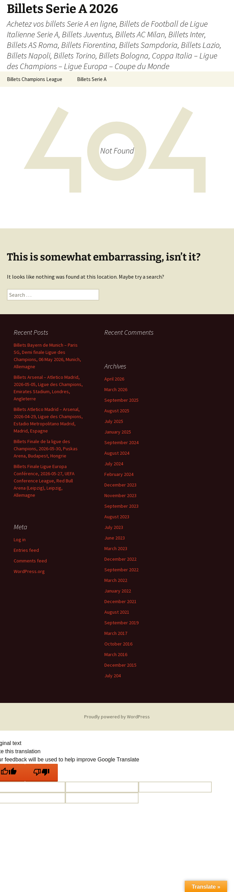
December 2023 (120, 485)
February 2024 (118, 474)
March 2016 (115, 654)
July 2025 (113, 421)
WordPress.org (29, 571)
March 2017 (115, 633)
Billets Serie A (91, 79)
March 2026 (115, 389)
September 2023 (121, 506)
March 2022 (115, 580)
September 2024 (121, 442)
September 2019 (121, 623)
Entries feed (26, 550)
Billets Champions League (34, 79)
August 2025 (116, 411)
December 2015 (120, 665)
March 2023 (115, 548)
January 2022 (117, 591)
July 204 (112, 676)
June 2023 (114, 538)
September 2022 (121, 570)
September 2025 (121, 400)
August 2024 (116, 453)
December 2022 (120, 559)
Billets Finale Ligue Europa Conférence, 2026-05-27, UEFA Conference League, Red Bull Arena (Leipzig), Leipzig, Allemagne (44, 480)
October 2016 (118, 644)
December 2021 (120, 601)
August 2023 (116, 517)
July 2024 (113, 464)
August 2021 (116, 612)
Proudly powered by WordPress (117, 717)
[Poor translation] (41, 773)
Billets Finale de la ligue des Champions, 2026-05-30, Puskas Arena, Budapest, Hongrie (46, 448)
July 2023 (113, 527)
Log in (20, 539)
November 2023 (120, 495)
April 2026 (114, 379)
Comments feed (30, 561)
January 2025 (117, 432)
